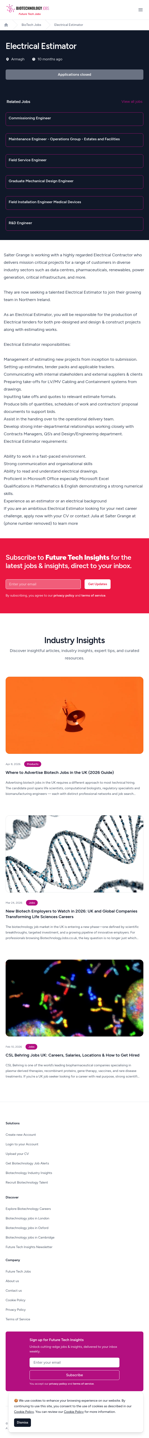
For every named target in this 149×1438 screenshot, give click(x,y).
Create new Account (21, 1135)
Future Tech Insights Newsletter (29, 1247)
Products (32, 764)
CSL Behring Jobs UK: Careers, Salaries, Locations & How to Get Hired (73, 1055)
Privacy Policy (16, 1310)
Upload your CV (17, 1154)
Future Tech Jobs (18, 1271)
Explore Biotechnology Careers (28, 1209)
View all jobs (132, 101)
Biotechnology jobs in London (27, 1218)
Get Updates (97, 584)
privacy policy (63, 595)
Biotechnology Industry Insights (29, 1173)
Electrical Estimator (68, 25)
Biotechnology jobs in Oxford (27, 1228)
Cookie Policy (16, 1300)
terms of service (93, 595)
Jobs (32, 902)
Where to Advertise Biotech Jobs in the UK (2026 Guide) (60, 772)
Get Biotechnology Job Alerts (27, 1163)
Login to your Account (22, 1144)
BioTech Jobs (31, 25)
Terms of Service (18, 1319)
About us (12, 1281)
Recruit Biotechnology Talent (27, 1182)
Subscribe (74, 1375)
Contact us (14, 1291)
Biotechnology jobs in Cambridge (30, 1237)
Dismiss (22, 1422)
